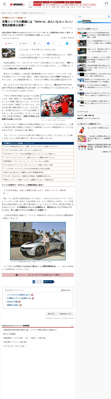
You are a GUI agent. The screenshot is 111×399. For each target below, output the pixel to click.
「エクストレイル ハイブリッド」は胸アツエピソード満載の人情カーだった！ (30, 157)
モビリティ (10, 13)
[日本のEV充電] (13, 302)
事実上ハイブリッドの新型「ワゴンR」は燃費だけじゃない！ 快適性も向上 (29, 180)
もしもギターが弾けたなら (98, 128)
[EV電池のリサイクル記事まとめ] (20, 298)
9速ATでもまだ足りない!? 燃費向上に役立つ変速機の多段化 (23, 172)
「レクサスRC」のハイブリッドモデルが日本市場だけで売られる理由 (27, 169)
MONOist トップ (65, 314)
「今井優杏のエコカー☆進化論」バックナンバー (18, 143)
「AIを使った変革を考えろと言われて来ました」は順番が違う (99, 138)
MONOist (3, 13)
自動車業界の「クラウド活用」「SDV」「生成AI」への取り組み (24, 338)
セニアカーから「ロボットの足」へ (15, 346)
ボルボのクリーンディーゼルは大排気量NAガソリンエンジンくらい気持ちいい (30, 154)
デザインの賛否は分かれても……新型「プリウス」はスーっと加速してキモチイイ (31, 146)
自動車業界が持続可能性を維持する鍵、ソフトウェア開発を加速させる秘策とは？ (30, 330)
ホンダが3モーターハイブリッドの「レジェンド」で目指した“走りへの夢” (28, 165)
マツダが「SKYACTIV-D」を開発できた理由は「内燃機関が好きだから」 (28, 176)
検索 (109, 16)
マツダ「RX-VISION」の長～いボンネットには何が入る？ (23, 150)
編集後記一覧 (107, 152)
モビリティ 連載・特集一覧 (85, 115)
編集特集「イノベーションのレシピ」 (88, 118)
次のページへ (48, 282)
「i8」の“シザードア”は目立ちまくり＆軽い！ (39, 275)
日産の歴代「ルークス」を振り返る (15, 342)
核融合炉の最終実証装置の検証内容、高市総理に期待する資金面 (99, 147)
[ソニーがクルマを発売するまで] (20, 295)
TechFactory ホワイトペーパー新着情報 (15, 326)
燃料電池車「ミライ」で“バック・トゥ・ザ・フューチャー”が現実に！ (27, 161)
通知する (25, 43)
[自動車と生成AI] (14, 305)
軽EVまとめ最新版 (9, 334)
